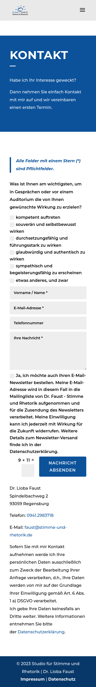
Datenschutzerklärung (41, 632)
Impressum (32, 679)
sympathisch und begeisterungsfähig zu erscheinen (46, 269)
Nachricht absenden (63, 466)
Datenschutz (62, 679)
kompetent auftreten (35, 217)
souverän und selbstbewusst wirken (43, 228)
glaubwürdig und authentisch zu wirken (47, 255)
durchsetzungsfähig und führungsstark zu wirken (39, 241)
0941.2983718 (40, 515)
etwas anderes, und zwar (39, 280)
